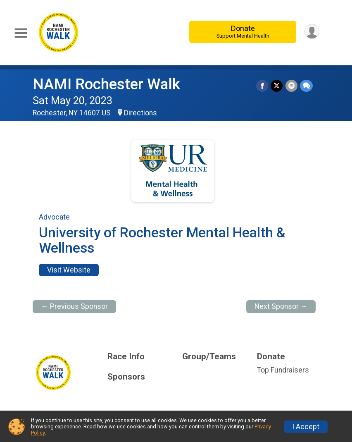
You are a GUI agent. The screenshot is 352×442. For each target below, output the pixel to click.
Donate (242, 31)
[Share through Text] (306, 86)
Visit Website (68, 270)
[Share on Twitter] (277, 86)
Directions (140, 113)
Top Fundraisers (283, 370)
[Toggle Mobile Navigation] (20, 33)
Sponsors (126, 377)
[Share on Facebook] (263, 86)
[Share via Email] (291, 86)
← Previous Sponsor (74, 306)
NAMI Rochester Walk (106, 84)
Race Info (126, 356)
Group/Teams (209, 356)
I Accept (305, 427)
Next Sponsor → (281, 306)
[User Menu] (311, 31)
